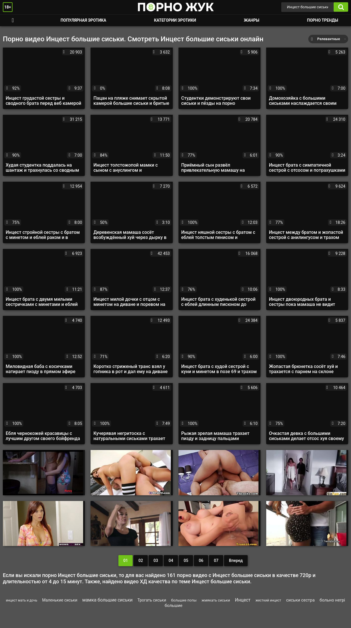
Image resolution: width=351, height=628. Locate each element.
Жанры (251, 20)
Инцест (243, 600)
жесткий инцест (268, 600)
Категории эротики (175, 20)
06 (201, 560)
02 (140, 560)
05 (186, 560)
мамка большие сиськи (107, 600)
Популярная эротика (83, 20)
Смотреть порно (13, 20)
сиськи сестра (300, 600)
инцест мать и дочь (21, 600)
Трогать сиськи (151, 600)
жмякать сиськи (216, 600)
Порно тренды (322, 20)
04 (171, 560)
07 (216, 560)
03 (155, 560)
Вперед (236, 560)
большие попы (184, 600)
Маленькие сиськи (59, 600)
